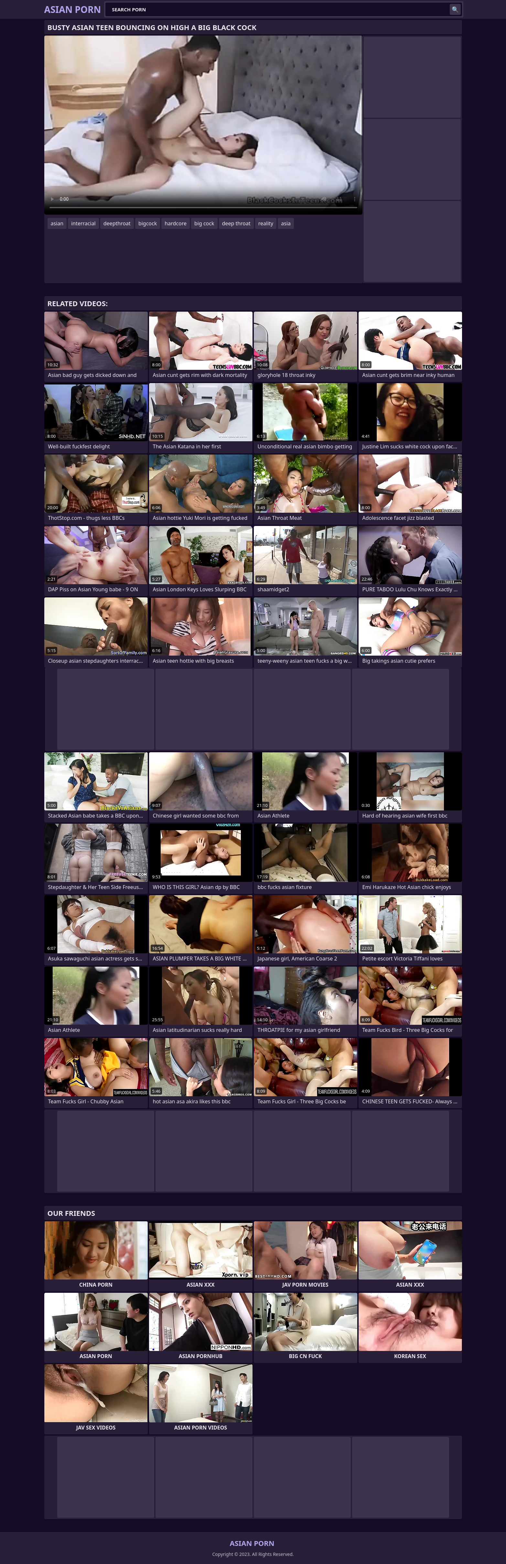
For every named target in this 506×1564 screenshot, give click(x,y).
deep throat (236, 223)
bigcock (147, 223)
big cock (204, 223)
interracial (83, 223)
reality (265, 223)
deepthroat (117, 223)
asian (57, 223)
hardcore (176, 223)
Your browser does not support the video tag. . (203, 125)
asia (286, 223)
